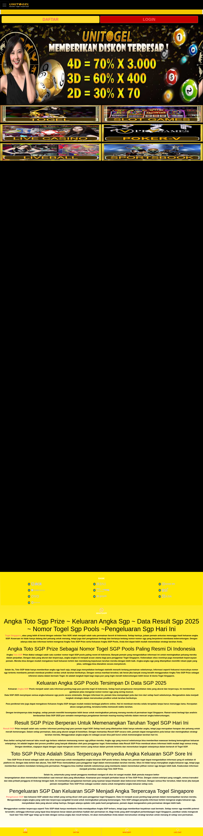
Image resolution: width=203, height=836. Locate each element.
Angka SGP (23, 689)
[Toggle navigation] (4, 5)
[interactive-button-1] (50, 114)
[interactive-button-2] (152, 114)
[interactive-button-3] (50, 133)
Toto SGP (18, 655)
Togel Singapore (13, 635)
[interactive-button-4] (152, 133)
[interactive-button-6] (152, 152)
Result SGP (8, 728)
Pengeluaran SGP (14, 797)
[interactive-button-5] (50, 152)
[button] (5, 65)
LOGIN (149, 19)
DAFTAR (51, 19)
